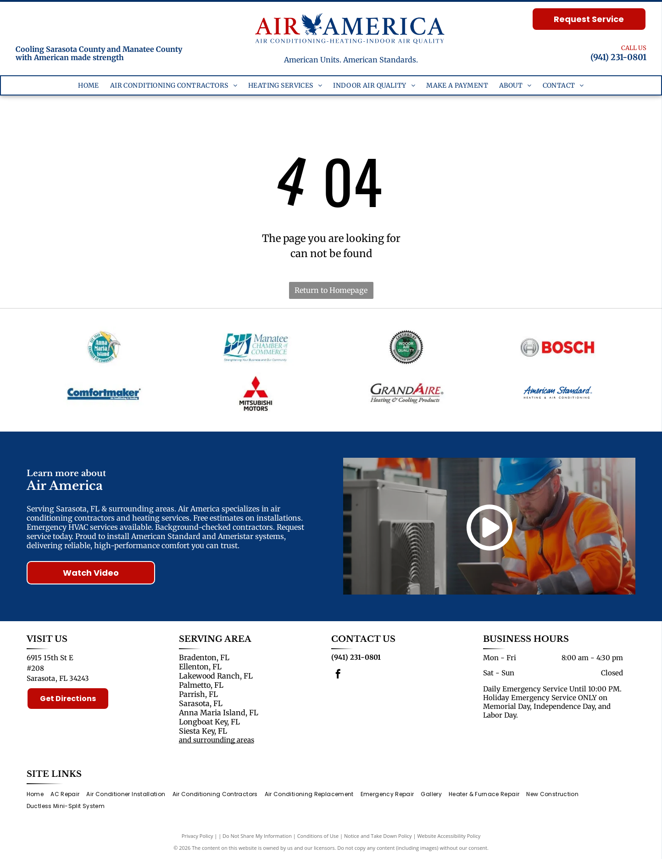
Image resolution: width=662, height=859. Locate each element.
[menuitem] (88, 86)
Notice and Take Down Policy (378, 835)
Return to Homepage (331, 290)
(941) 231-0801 (618, 57)
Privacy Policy (197, 835)
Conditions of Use (318, 835)
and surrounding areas (216, 739)
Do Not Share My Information (257, 835)
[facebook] (338, 675)
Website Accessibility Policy (448, 835)
